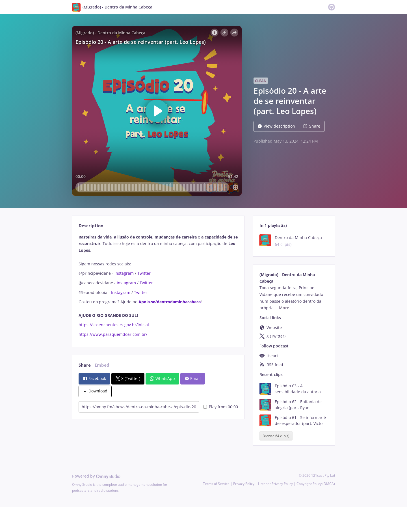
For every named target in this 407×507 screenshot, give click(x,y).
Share (311, 126)
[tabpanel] (158, 286)
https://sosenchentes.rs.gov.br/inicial (114, 324)
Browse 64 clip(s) (276, 435)
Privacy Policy (243, 483)
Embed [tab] (102, 365)
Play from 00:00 (220, 406)
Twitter (144, 273)
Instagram (124, 273)
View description (276, 126)
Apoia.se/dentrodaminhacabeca (169, 301)
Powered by (96, 476)
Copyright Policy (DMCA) (315, 483)
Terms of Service (216, 483)
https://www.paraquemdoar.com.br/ (113, 334)
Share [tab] (85, 365)
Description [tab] (91, 226)
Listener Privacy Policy (275, 483)
